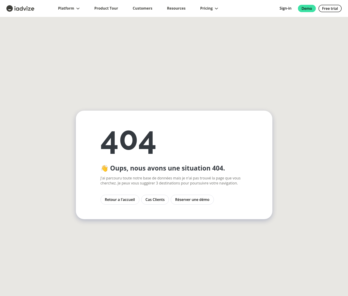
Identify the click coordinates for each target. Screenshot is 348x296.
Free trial (330, 8)
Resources (176, 8)
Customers (142, 8)
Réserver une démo (192, 199)
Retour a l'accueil (120, 199)
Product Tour (106, 8)
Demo (307, 8)
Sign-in (285, 8)
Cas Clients (155, 199)
